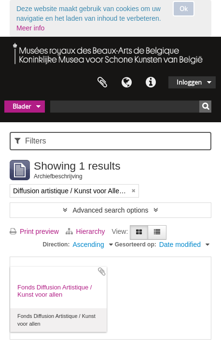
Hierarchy (86, 231)
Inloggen (189, 82)
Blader (22, 106)
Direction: (55, 244)
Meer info (30, 28)
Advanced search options (110, 210)
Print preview (34, 231)
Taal (126, 83)
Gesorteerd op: (135, 244)
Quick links (150, 83)
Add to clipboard (102, 271)
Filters (30, 141)
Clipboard (102, 83)
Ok (184, 8)
